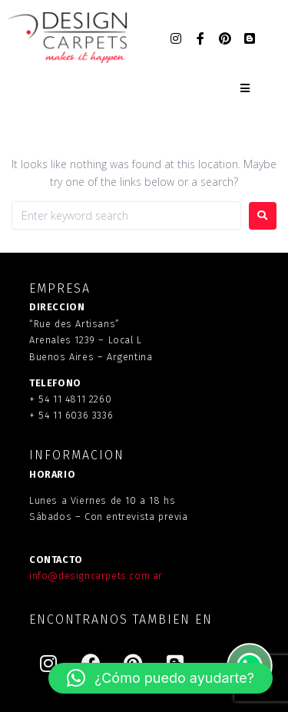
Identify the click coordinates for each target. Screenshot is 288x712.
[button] (160, 678)
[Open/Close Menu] (245, 88)
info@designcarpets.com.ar (96, 575)
